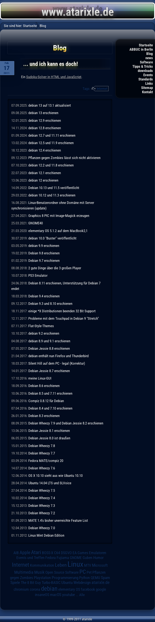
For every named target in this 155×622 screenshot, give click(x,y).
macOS (55, 594)
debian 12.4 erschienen (44, 150)
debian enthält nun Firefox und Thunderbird (58, 356)
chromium (21, 589)
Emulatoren (97, 552)
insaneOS (42, 595)
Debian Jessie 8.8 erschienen (49, 348)
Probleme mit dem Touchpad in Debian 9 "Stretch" (63, 318)
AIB (16, 553)
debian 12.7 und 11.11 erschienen (51, 135)
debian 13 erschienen (43, 113)
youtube (68, 594)
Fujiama (63, 557)
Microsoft (100, 565)
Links (149, 83)
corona (35, 589)
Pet (89, 572)
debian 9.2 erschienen (43, 333)
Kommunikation (42, 565)
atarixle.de (100, 582)
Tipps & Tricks (142, 66)
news (149, 58)
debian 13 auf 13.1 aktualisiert (49, 105)
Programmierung (65, 577)
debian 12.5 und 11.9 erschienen (51, 143)
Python (84, 578)
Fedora (50, 557)
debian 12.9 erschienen (44, 120)
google (101, 589)
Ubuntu (67, 582)
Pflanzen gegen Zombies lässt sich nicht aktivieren (64, 158)
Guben (87, 558)
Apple (25, 552)
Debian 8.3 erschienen (44, 416)
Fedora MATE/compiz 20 (45, 461)
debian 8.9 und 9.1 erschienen (49, 341)
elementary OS (69, 589)
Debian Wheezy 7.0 (41, 528)
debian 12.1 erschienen (44, 173)
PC (82, 571)
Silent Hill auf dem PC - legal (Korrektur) (56, 363)
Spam (105, 577)
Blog (149, 54)
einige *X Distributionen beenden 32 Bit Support (62, 311)
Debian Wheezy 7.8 (41, 446)
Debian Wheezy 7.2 (41, 513)
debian (49, 588)
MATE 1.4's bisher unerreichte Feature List (58, 520)
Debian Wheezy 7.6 (41, 468)
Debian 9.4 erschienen (44, 296)
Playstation (42, 578)
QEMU (95, 578)
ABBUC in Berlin (141, 49)
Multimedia (23, 572)
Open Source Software (62, 572)
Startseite (146, 45)
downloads (145, 71)
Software (146, 62)
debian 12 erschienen (43, 180)
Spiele (15, 582)
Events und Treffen (30, 558)
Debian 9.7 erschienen (44, 260)
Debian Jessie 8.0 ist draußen (49, 438)
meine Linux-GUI (39, 378)
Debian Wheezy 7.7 (41, 453)
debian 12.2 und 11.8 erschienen (51, 165)
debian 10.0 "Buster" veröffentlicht (52, 238)
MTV (87, 565)
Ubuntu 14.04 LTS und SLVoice (49, 483)
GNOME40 (35, 223)
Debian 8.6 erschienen (44, 386)
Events (148, 75)
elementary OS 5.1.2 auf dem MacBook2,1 (58, 231)
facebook (88, 589)
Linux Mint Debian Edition (46, 535)
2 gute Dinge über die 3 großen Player (54, 268)
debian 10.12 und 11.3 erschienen (51, 195)
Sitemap (147, 88)
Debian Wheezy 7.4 (41, 498)
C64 (57, 553)
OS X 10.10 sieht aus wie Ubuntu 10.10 (55, 475)
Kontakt (147, 92)
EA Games (80, 553)
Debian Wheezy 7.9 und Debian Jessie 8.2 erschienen (65, 423)
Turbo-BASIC (51, 582)
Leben (61, 565)
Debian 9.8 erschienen (44, 253)
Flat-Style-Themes (41, 326)
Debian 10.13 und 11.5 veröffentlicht (53, 188)
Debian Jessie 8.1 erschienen (49, 431)
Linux (75, 564)
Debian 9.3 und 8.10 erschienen (50, 303)
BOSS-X (47, 553)
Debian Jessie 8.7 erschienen (49, 371)
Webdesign (82, 582)
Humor (98, 558)
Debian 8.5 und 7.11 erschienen (50, 393)
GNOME (76, 557)
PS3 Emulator (37, 275)
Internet (102, 88)
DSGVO (66, 553)
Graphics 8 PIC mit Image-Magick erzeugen (58, 216)
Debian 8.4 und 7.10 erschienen (50, 408)
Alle (82, 595)
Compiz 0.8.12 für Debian (46, 401)
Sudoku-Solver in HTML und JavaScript (53, 77)
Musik (39, 572)
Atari (36, 552)
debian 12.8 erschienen (44, 128)
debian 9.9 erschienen (43, 246)
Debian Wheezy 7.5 (41, 490)
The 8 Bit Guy (31, 582)
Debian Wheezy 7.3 (41, 505)
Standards (145, 79)
